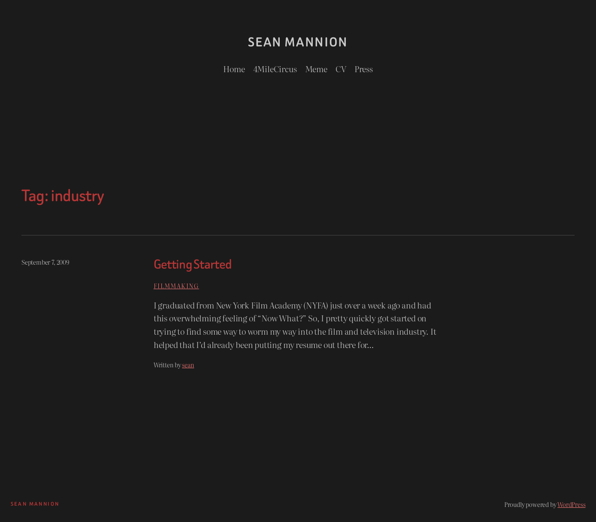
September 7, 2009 (45, 261)
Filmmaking (176, 285)
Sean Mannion (298, 42)
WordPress (571, 504)
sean (188, 364)
